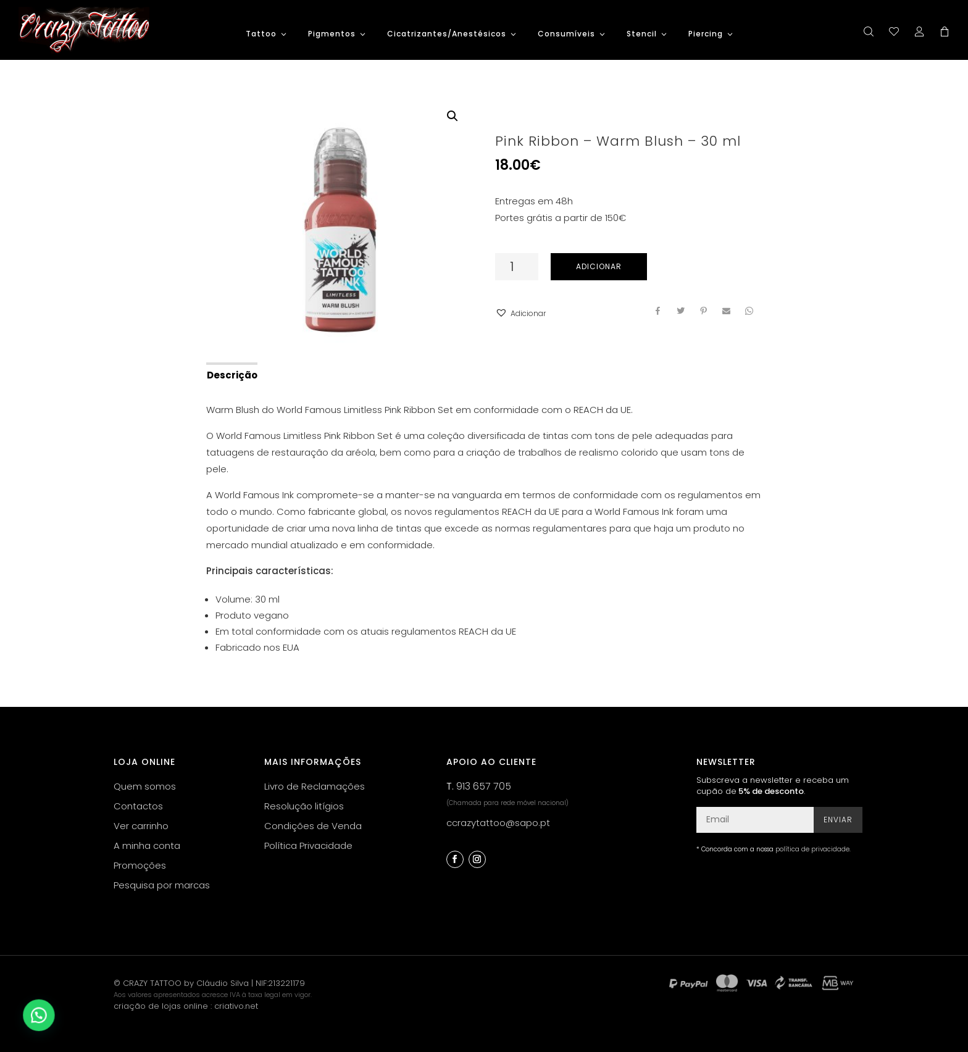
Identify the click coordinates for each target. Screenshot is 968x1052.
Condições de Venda (313, 825)
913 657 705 (483, 786)
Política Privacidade (308, 845)
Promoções (140, 865)
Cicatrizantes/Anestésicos (446, 34)
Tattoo (261, 34)
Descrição (232, 375)
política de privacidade (812, 849)
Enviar (838, 819)
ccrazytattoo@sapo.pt (498, 822)
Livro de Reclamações (314, 786)
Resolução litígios (304, 805)
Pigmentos (332, 34)
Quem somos (145, 786)
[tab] (231, 374)
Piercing (705, 34)
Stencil (642, 34)
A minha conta (147, 845)
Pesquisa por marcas (162, 885)
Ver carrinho (141, 825)
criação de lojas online (161, 1006)
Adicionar (599, 266)
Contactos (138, 805)
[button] (520, 313)
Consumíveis (566, 34)
